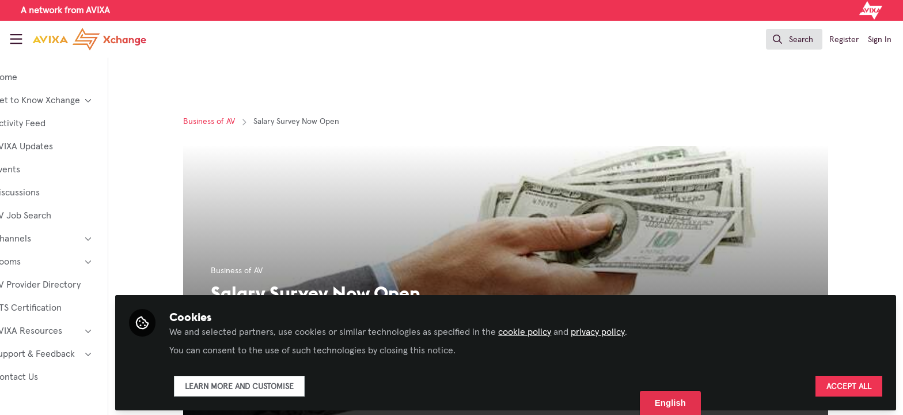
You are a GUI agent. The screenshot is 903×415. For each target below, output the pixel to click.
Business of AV (229, 122)
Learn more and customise (278, 384)
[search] (794, 39)
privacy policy (637, 329)
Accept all (848, 384)
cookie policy (563, 329)
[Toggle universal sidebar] (16, 39)
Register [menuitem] (844, 40)
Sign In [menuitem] (879, 40)
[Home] (80, 39)
